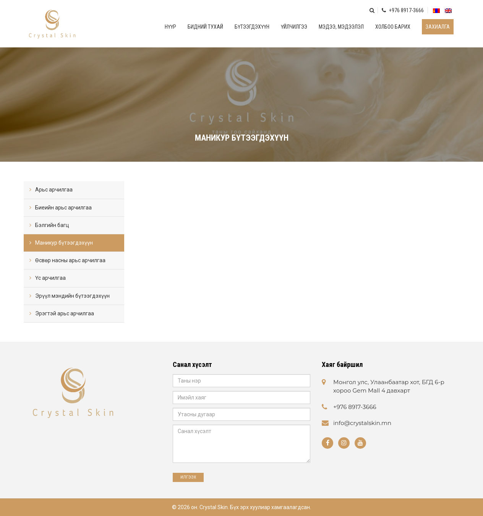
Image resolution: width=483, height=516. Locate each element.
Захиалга (438, 27)
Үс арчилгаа (50, 278)
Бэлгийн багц (52, 225)
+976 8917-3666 (403, 10)
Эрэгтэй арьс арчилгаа (64, 313)
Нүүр (170, 27)
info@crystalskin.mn (362, 423)
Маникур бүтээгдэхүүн (64, 243)
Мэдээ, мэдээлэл (341, 27)
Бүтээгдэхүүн (252, 27)
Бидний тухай (205, 27)
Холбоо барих (392, 27)
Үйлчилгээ (294, 27)
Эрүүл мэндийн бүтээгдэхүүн (72, 296)
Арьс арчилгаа (54, 190)
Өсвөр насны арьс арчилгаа (70, 260)
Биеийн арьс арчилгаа (63, 207)
